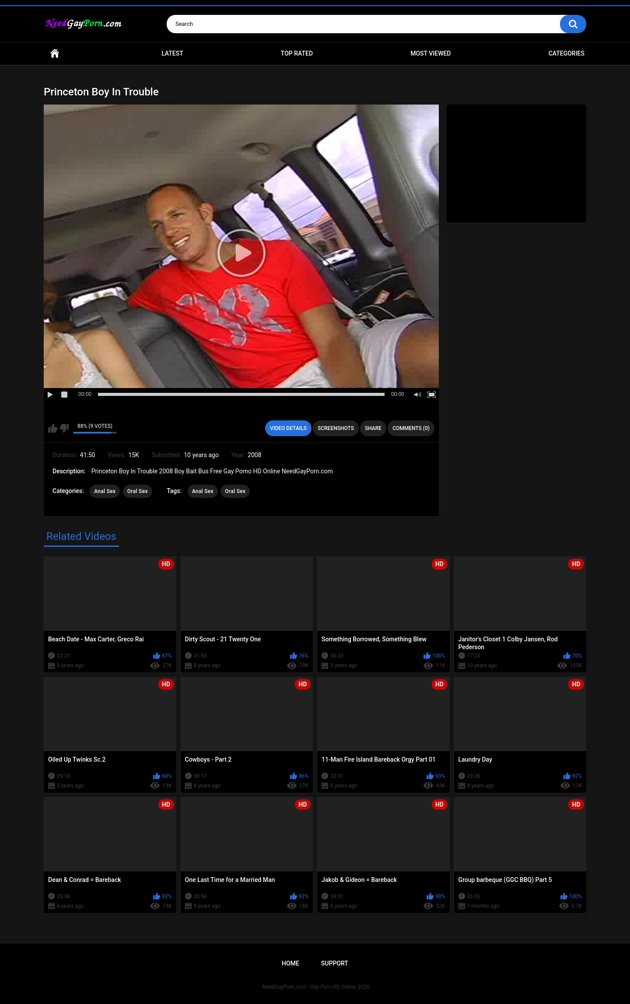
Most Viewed (430, 53)
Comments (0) (411, 428)
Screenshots (336, 428)
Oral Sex (137, 491)
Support (334, 963)
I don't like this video (64, 428)
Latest (172, 53)
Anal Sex (105, 491)
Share (373, 428)
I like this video (52, 428)
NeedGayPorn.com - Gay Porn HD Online (309, 987)
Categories (566, 53)
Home (55, 53)
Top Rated (297, 53)
